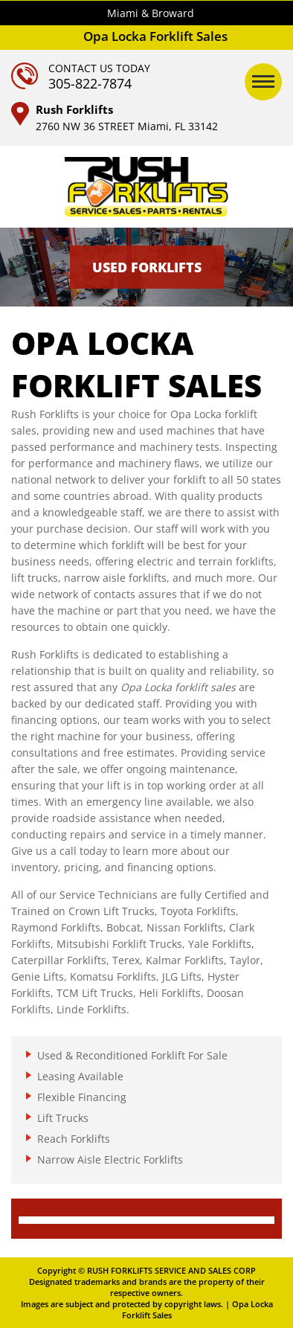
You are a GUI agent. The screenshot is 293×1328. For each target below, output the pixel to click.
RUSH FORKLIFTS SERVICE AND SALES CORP (171, 1270)
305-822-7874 (90, 83)
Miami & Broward (150, 13)
